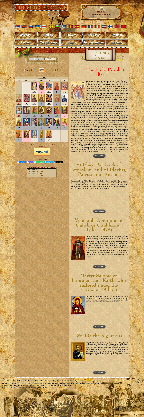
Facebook (21, 162)
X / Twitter (58, 162)
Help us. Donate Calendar (101, 12)
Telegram (48, 162)
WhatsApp (38, 162)
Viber (30, 162)
